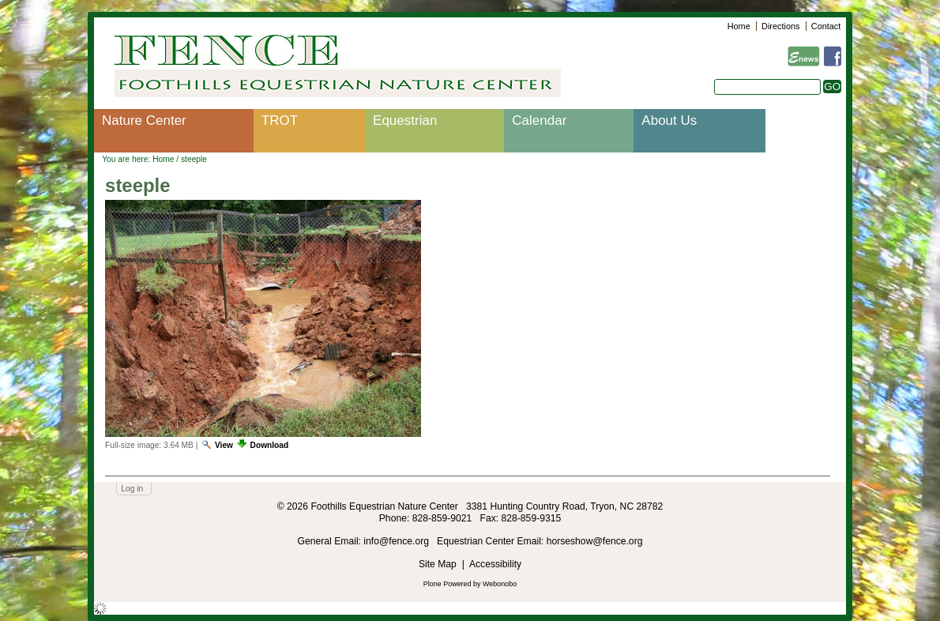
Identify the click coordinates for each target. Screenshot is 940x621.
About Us (669, 120)
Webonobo (500, 584)
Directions (780, 26)
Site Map (438, 564)
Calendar (539, 120)
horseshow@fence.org (595, 541)
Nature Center (144, 120)
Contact (825, 26)
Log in (132, 488)
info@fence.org (397, 541)
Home (739, 26)
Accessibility (495, 564)
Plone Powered (447, 584)
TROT (279, 120)
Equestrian (405, 120)
